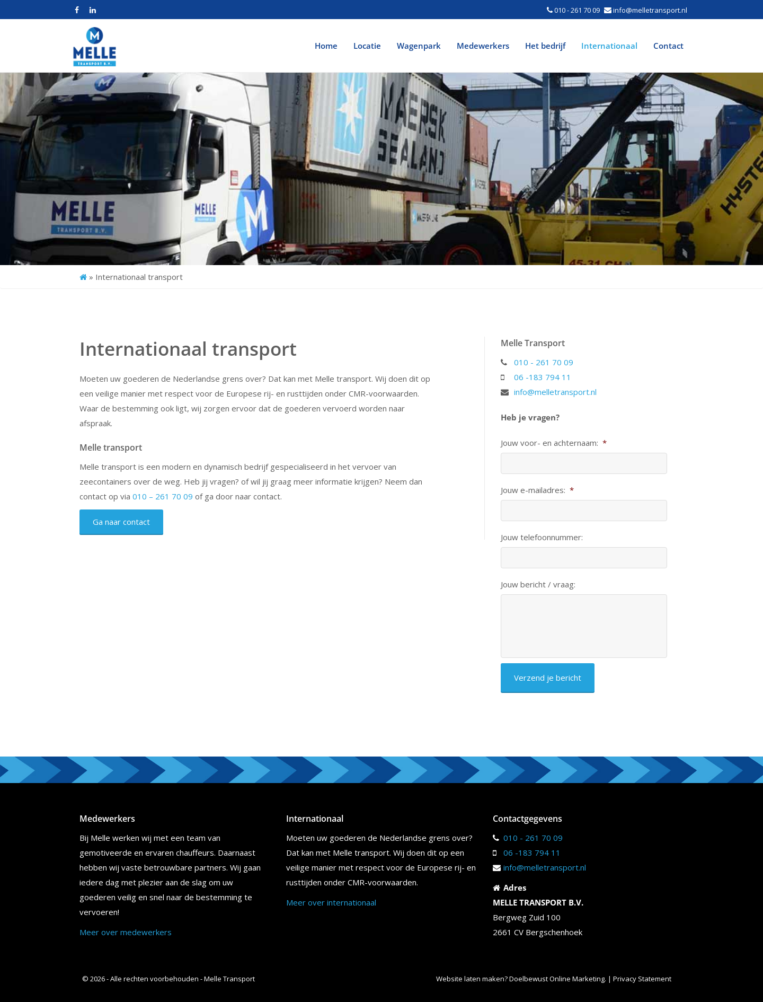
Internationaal (609, 45)
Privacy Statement (643, 978)
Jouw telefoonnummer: (542, 537)
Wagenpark (419, 45)
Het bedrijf (545, 45)
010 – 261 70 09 (162, 496)
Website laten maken (470, 978)
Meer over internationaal (331, 902)
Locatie (367, 45)
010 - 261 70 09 (577, 10)
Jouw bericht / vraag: (538, 584)
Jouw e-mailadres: (537, 490)
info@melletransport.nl (650, 10)
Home (326, 45)
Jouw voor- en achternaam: (554, 443)
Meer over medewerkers (125, 932)
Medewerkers (483, 45)
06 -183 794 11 (542, 377)
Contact (668, 45)
